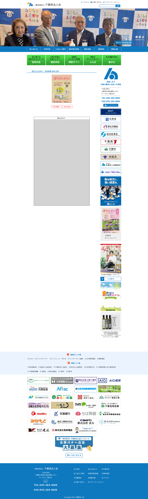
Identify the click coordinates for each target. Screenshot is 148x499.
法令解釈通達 (90, 358)
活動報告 (101, 49)
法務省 (43, 371)
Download (67, 106)
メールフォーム (111, 105)
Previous (25, 60)
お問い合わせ (96, 2)
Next (123, 60)
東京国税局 (33, 367)
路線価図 (101, 358)
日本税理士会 (90, 367)
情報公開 (114, 49)
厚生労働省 (53, 371)
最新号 (108, 235)
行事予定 (47, 49)
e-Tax (31, 358)
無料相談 (87, 49)
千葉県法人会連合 (61, 367)
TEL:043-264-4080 (111, 97)
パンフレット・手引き (58, 358)
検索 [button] (117, 6)
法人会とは (33, 49)
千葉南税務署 (33, 371)
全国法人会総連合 (46, 367)
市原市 (69, 371)
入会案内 (110, 279)
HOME (77, 469)
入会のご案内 (60, 49)
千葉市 (62, 371)
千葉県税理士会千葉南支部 (107, 367)
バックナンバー (111, 238)
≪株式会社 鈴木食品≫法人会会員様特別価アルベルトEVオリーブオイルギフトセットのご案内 (110, 334)
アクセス (85, 2)
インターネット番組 (76, 358)
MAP (45, 481)
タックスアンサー (42, 358)
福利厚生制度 (74, 49)
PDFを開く (56, 106)
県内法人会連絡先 (76, 367)
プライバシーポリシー (111, 2)
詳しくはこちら (73, 455)
